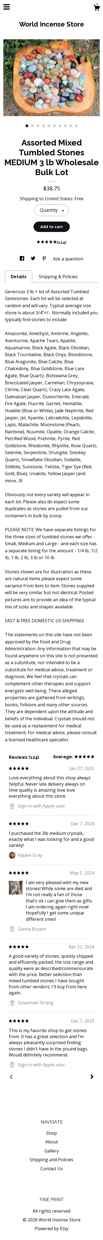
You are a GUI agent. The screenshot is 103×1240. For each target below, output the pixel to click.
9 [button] (70, 125)
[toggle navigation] (6, 7)
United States (59, 199)
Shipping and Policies (51, 1160)
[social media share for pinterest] (45, 259)
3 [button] (38, 125)
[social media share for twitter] (34, 259)
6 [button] (54, 125)
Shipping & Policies (58, 277)
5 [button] (49, 125)
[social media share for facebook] (22, 259)
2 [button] (32, 125)
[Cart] (97, 8)
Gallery (51, 1151)
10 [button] (76, 125)
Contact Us (51, 1169)
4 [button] (43, 125)
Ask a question (68, 259)
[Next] (92, 1077)
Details (18, 277)
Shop (51, 1133)
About (51, 1142)
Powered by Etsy (51, 1229)
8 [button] (65, 125)
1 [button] (27, 125)
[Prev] (11, 1078)
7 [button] (60, 125)
